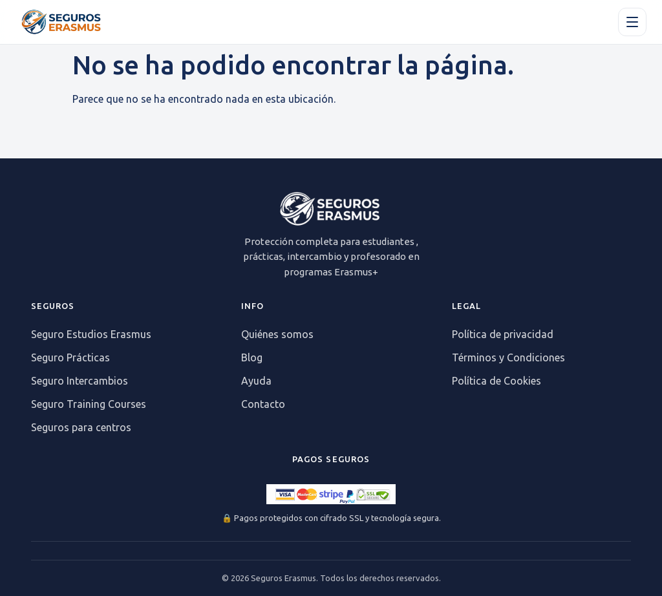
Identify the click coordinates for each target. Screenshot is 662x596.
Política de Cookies (496, 381)
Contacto (263, 404)
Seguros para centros (81, 427)
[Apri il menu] (632, 22)
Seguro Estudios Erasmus (91, 334)
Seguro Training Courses (88, 404)
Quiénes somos (277, 334)
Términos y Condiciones (508, 357)
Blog (251, 357)
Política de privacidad (502, 334)
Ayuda (256, 381)
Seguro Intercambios (79, 381)
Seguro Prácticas (70, 357)
